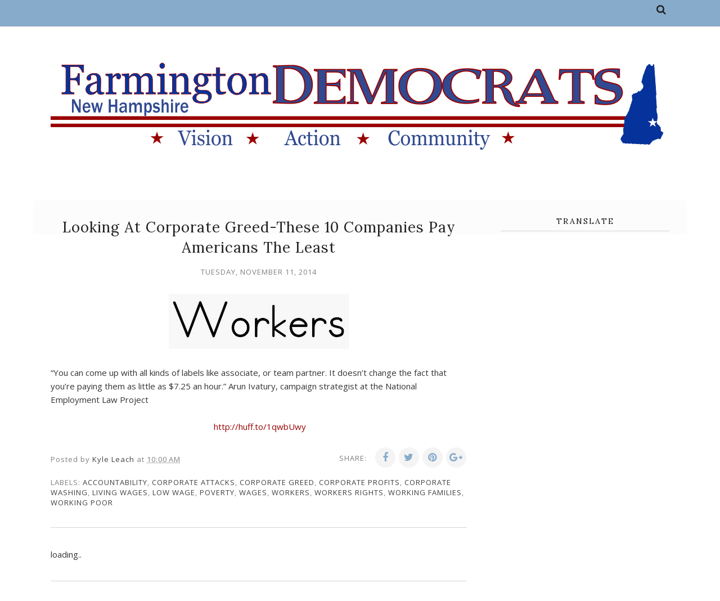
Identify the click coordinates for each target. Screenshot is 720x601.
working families (425, 492)
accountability (115, 482)
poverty (217, 492)
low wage (173, 492)
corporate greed (277, 482)
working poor (82, 502)
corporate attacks (193, 482)
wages (253, 492)
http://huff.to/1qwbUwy (260, 426)
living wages (120, 492)
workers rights (349, 492)
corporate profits (359, 482)
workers (291, 492)
